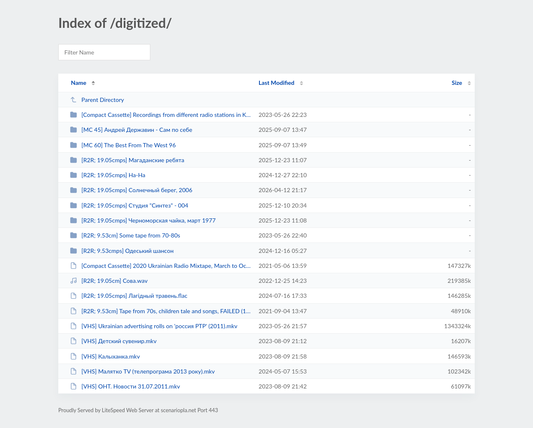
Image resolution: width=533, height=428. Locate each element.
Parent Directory (97, 99)
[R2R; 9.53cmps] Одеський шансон (122, 250)
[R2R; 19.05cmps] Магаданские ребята (127, 159)
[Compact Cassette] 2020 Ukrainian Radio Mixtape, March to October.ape (160, 265)
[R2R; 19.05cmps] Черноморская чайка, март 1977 (143, 220)
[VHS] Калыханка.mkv (105, 356)
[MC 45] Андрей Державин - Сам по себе (131, 129)
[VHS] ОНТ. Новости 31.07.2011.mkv (125, 386)
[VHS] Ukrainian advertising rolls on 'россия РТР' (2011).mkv (153, 325)
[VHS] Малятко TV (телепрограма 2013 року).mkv (142, 371)
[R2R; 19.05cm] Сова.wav (108, 280)
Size (457, 82)
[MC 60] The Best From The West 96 (123, 144)
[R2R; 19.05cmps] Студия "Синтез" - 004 (129, 205)
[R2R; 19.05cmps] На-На (107, 174)
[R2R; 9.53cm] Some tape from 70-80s (125, 235)
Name (78, 82)
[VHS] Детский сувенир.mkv (113, 340)
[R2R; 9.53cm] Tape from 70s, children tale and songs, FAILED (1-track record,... (160, 310)
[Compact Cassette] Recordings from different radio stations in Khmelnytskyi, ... (160, 114)
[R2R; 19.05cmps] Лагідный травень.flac (128, 295)
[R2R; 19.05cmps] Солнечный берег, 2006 (131, 189)
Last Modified (276, 82)
